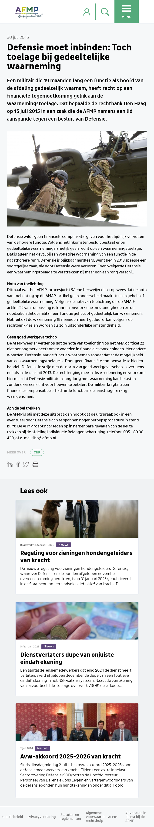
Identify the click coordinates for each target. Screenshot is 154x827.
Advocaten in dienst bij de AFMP (135, 817)
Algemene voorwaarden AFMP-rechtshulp (102, 817)
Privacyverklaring (42, 817)
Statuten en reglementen (70, 816)
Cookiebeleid (12, 817)
